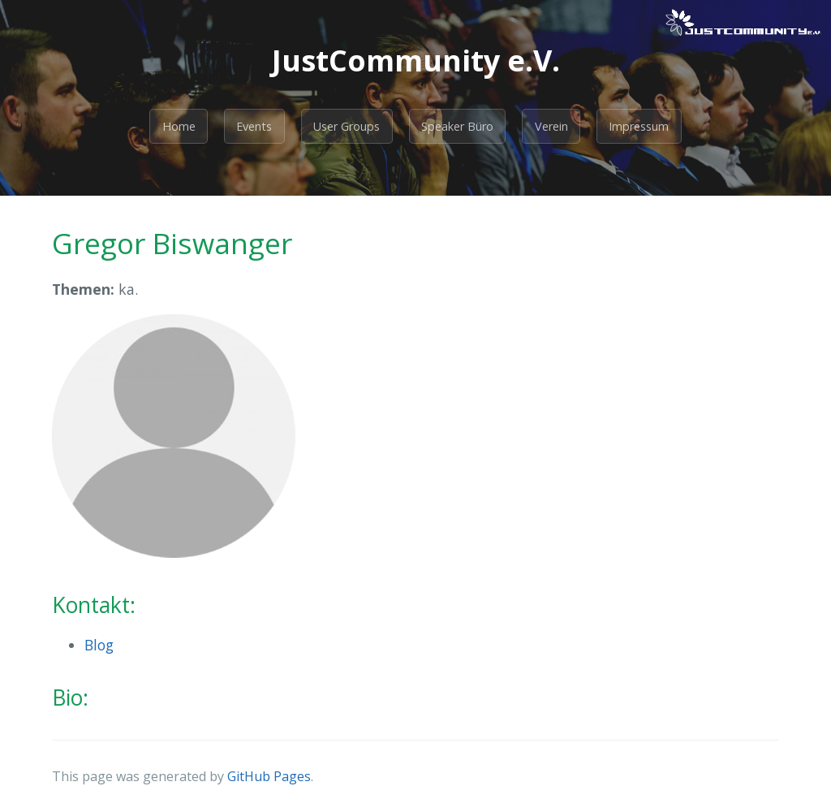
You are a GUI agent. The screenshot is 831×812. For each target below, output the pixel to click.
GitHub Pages (269, 776)
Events (254, 126)
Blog (99, 644)
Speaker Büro (457, 126)
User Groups (346, 126)
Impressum (639, 126)
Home (179, 126)
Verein (551, 126)
